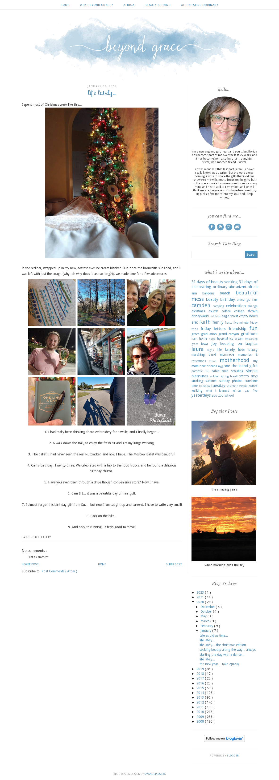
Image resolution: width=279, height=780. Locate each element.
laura (198, 349)
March (205, 621)
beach (225, 293)
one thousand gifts (240, 365)
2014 (200, 693)
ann (194, 293)
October (206, 611)
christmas (198, 311)
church (213, 311)
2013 (200, 697)
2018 (200, 673)
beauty (212, 299)
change (253, 306)
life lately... (207, 640)
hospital (222, 338)
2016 (200, 683)
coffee (226, 311)
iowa (204, 344)
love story (248, 349)
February (207, 626)
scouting (237, 371)
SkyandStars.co (154, 774)
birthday (227, 299)
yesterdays (201, 395)
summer (211, 381)
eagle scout (230, 316)
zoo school (226, 395)
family (217, 322)
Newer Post (30, 564)
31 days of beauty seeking (215, 281)
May (204, 616)
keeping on (231, 343)
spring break (229, 376)
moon (213, 361)
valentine (232, 386)
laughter (252, 344)
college (239, 311)
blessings (243, 300)
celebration (236, 305)
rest (207, 371)
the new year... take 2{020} (219, 664)
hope (212, 338)
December (208, 607)
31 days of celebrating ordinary (225, 284)
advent (241, 287)
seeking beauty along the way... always (228, 649)
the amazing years (224, 489)
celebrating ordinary (199, 5)
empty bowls (248, 316)
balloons (208, 293)
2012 (200, 702)
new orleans (208, 366)
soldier (214, 376)
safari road (220, 371)
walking (197, 390)
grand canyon (228, 334)
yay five (251, 390)
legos (210, 350)
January (206, 630)
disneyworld (200, 316)
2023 (200, 592)
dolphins (215, 316)
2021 (200, 597)
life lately (42, 537)
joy (214, 343)
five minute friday (245, 322)
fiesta (228, 322)
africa (128, 5)
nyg (220, 366)
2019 (200, 669)
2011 (200, 707)
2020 (200, 602)
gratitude (249, 333)
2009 (200, 717)
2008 (200, 721)
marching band (204, 354)
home (203, 338)
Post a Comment (38, 557)
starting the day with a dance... (222, 654)
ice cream (236, 338)
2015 (200, 688)
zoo (214, 395)
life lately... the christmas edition (223, 645)
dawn (253, 311)
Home (65, 5)
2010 (200, 712)
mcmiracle (227, 354)
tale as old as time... (214, 635)
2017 (200, 678)
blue (255, 300)
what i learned (217, 390)
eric (195, 322)
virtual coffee (248, 386)
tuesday (218, 385)
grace (195, 334)
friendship (237, 328)
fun (253, 328)
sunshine (251, 381)
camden (201, 305)
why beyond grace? (96, 5)
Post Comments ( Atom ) (59, 571)
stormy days (248, 376)
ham (194, 338)
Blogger (233, 755)
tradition (204, 386)
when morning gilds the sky (224, 565)
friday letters (213, 328)
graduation (209, 334)
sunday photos (230, 381)
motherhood (234, 360)
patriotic (197, 371)
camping (218, 306)
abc (232, 286)
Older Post (174, 564)
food (195, 329)
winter (237, 390)
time (195, 386)
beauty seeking (158, 5)
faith (205, 322)
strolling (197, 381)
